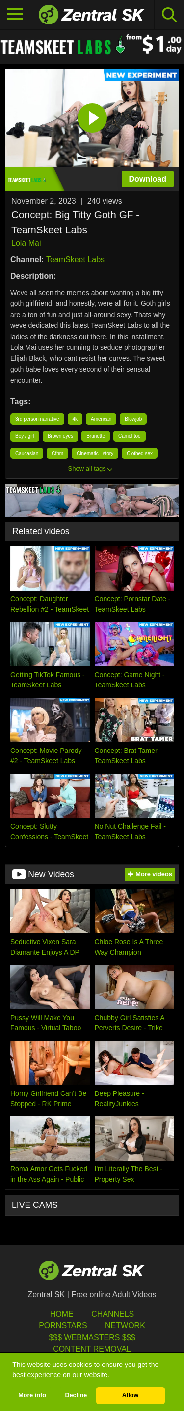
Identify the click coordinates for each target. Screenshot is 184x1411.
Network (125, 1325)
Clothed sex (140, 453)
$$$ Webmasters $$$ (92, 1337)
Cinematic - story (95, 453)
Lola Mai (26, 243)
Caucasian (26, 453)
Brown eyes (60, 436)
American (101, 419)
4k (75, 419)
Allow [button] (130, 1395)
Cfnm (57, 453)
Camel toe (129, 436)
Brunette (95, 436)
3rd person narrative (37, 419)
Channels (112, 1314)
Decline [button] (76, 1395)
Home (62, 1314)
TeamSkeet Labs (75, 259)
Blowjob (133, 419)
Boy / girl (24, 436)
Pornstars (63, 1325)
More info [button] (32, 1395)
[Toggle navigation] (14, 14)
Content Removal (92, 1349)
